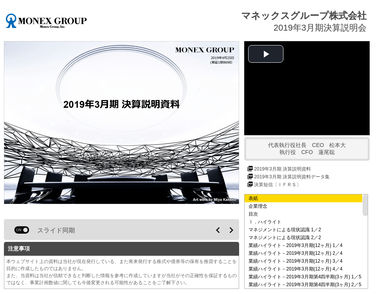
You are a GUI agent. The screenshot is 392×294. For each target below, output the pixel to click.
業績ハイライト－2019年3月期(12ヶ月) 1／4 (295, 245)
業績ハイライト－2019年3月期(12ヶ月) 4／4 (295, 269)
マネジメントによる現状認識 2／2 (285, 237)
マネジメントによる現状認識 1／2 (285, 229)
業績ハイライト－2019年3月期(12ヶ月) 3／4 (295, 261)
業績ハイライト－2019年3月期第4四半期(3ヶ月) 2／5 (305, 284)
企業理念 (258, 206)
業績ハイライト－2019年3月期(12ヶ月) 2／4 (295, 253)
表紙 (253, 198)
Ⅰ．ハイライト (265, 222)
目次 (253, 214)
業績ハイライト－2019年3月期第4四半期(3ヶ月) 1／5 (305, 276)
